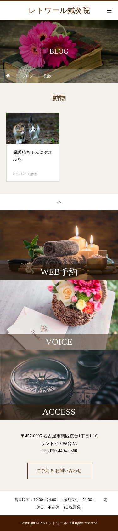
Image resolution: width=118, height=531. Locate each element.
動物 (33, 174)
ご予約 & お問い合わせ (59, 470)
